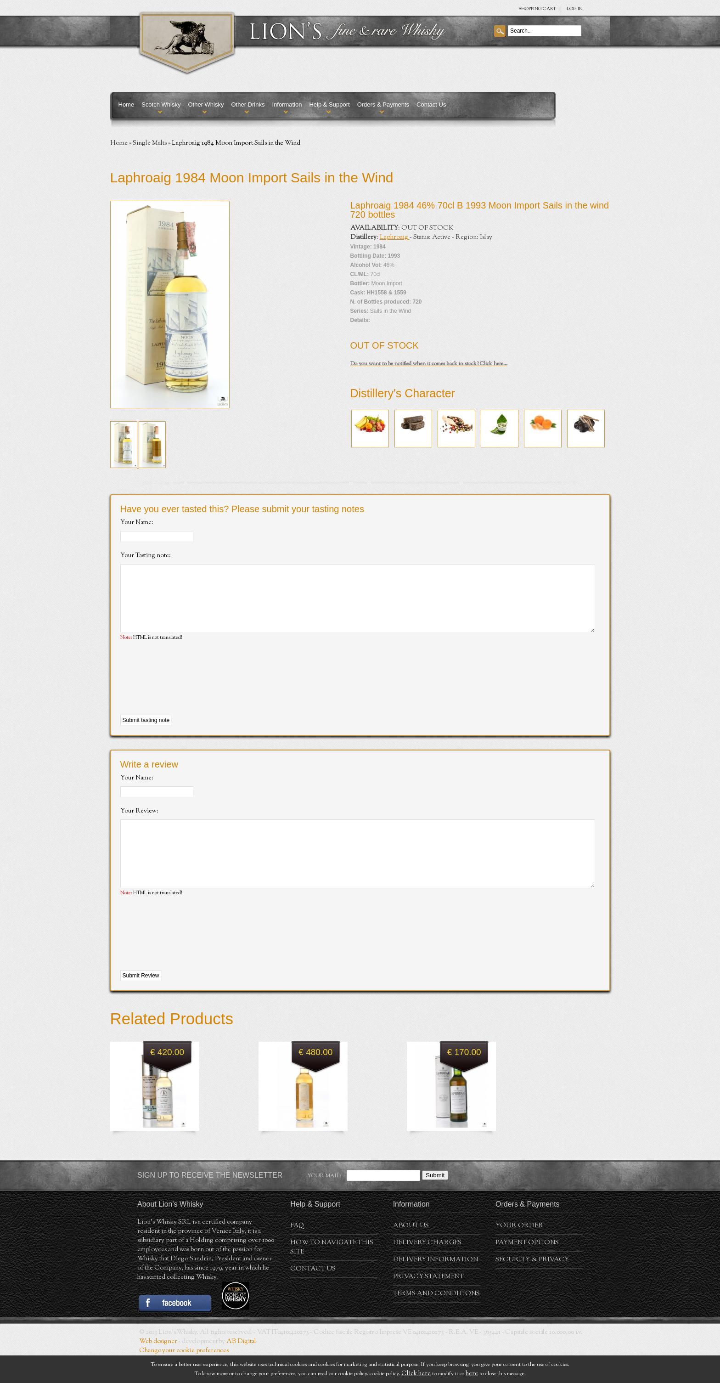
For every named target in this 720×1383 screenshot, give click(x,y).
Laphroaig (395, 237)
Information (287, 104)
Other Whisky (206, 104)
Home (126, 104)
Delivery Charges (427, 1270)
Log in (575, 9)
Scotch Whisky (160, 104)
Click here (416, 1373)
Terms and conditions (436, 1321)
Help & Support (329, 104)
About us (411, 1253)
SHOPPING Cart (537, 9)
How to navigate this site (331, 1275)
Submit (435, 1202)
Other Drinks (247, 104)
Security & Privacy (532, 1287)
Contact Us (431, 104)
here (472, 1373)
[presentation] (190, 692)
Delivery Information (435, 1287)
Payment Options (527, 1270)
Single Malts (150, 143)
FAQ (297, 1253)
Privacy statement (428, 1304)
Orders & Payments (383, 104)
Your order (519, 1253)
